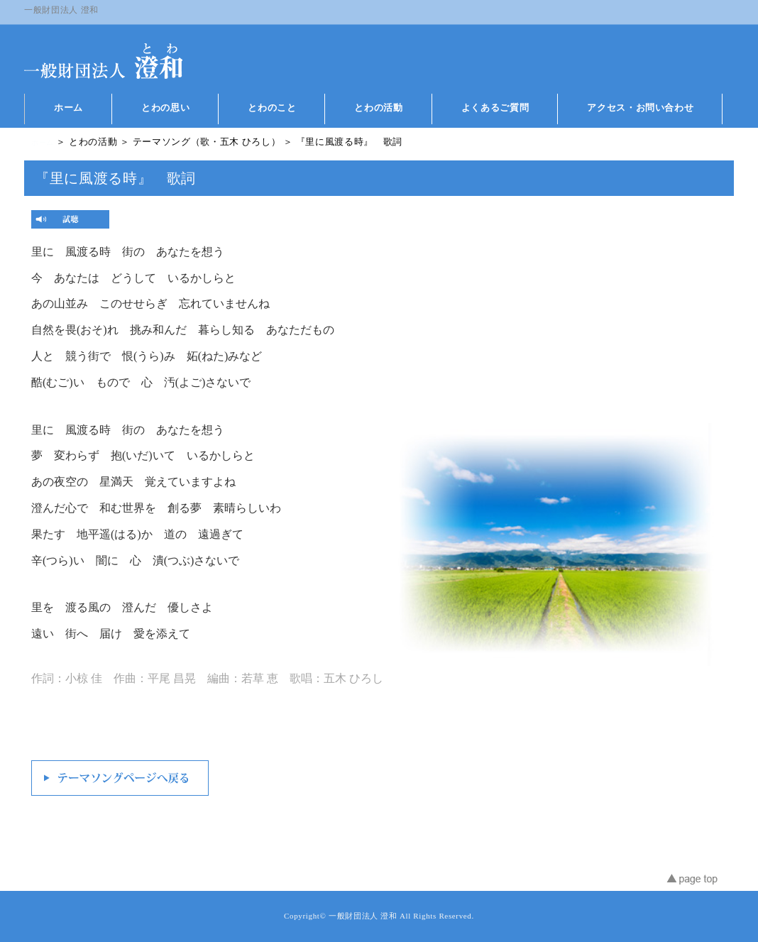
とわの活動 (378, 107)
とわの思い (165, 107)
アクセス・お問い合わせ (640, 107)
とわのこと (272, 107)
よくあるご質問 (495, 107)
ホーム (68, 107)
